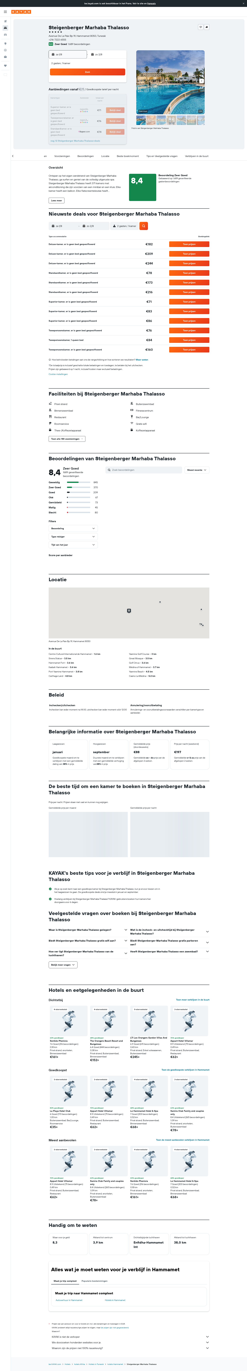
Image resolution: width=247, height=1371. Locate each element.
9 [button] (118, 91)
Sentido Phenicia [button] (59, 1040)
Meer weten (142, 359)
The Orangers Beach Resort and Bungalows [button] (106, 1042)
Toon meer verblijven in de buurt (192, 999)
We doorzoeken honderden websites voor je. (130, 1342)
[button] (243, 3)
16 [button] (118, 98)
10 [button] (73, 98)
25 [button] (80, 113)
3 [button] (73, 91)
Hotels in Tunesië (96, 1364)
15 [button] (111, 98)
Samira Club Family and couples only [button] (187, 1112)
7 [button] (103, 91)
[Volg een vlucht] (5, 50)
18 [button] (80, 106)
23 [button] (118, 106)
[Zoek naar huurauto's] (5, 34)
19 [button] (88, 106)
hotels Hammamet (115, 1364)
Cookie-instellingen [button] (58, 374)
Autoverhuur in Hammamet (69, 1300)
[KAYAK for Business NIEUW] (5, 57)
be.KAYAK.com (55, 1364)
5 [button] (88, 91)
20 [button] (95, 106)
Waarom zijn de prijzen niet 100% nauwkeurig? (130, 1348)
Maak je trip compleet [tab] (65, 1281)
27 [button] (95, 113)
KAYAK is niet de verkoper (130, 1337)
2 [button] (118, 83)
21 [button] (103, 106)
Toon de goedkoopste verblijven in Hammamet (185, 1069)
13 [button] (96, 98)
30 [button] (118, 113)
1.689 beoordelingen (79, 44)
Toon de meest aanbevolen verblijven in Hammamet (182, 1139)
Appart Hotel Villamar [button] (181, 1040)
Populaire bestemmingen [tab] (94, 1281)
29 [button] (110, 113)
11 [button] (80, 98)
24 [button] (73, 113)
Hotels (67, 1364)
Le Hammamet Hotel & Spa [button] (144, 1111)
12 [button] (88, 98)
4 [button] (80, 91)
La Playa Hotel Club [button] (60, 1111)
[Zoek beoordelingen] (146, 470)
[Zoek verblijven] (5, 28)
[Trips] (5, 66)
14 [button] (103, 98)
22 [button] (110, 106)
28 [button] (103, 113)
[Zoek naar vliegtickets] (5, 21)
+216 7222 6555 (57, 39)
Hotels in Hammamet (115, 1300)
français (151, 3)
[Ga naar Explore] (5, 43)
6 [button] (95, 91)
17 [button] (73, 106)
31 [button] (73, 121)
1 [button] (110, 83)
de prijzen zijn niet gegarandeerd (115, 1327)
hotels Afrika (79, 1364)
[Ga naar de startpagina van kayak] (21, 12)
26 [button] (88, 113)
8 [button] (111, 91)
